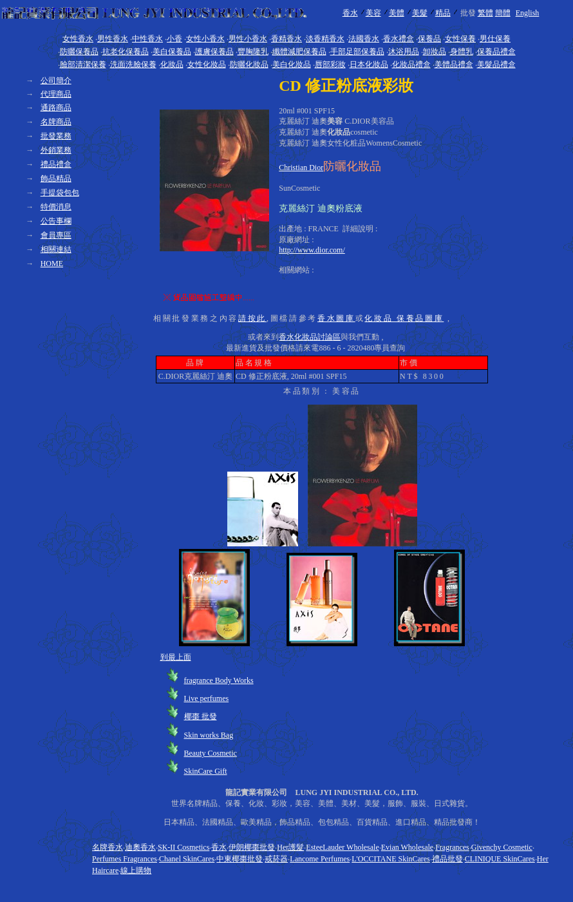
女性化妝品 (206, 64)
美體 (396, 12)
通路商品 (56, 107)
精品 (443, 12)
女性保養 (460, 38)
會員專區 (56, 235)
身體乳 (461, 51)
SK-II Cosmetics (183, 847)
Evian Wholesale (407, 847)
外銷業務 (56, 150)
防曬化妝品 (249, 64)
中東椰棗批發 (239, 858)
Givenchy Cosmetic (501, 847)
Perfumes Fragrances (124, 858)
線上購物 (135, 870)
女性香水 (77, 38)
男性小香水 (248, 38)
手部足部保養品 (357, 51)
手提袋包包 (60, 192)
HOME (52, 263)
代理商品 (56, 94)
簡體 (503, 12)
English (528, 12)
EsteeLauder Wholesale (342, 847)
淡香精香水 (325, 38)
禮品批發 (447, 858)
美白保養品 (172, 51)
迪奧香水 (140, 847)
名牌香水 (107, 847)
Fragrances (452, 847)
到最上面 (175, 657)
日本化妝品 (369, 64)
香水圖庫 (336, 318)
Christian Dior (301, 167)
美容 (373, 12)
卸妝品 (434, 51)
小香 (174, 38)
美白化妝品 (291, 64)
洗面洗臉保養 (133, 64)
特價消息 (56, 206)
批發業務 (56, 135)
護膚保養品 (214, 51)
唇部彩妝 (330, 64)
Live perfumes (206, 698)
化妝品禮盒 (411, 64)
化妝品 (171, 64)
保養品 (429, 38)
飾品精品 (56, 178)
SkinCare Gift (205, 771)
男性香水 (112, 38)
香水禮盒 (398, 38)
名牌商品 (56, 121)
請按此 (252, 318)
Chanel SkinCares (186, 858)
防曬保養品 (79, 51)
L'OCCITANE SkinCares (391, 858)
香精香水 (286, 38)
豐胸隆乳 (253, 51)
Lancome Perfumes (320, 858)
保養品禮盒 (496, 51)
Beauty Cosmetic (210, 753)
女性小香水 (205, 38)
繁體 (485, 12)
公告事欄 (56, 220)
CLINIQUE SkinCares (500, 858)
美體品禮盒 (454, 64)
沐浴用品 (403, 51)
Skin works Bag (209, 735)
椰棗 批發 (200, 716)
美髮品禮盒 (496, 64)
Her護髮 (290, 847)
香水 (350, 12)
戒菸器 (276, 858)
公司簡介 (56, 80)
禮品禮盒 (56, 164)
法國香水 (363, 38)
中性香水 (147, 38)
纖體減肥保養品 (299, 51)
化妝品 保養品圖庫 (404, 318)
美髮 (419, 12)
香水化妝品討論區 (310, 336)
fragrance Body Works (219, 680)
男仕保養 (495, 38)
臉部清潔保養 (83, 64)
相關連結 (56, 249)
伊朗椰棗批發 (252, 847)
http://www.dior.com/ (312, 249)
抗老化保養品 (125, 51)
